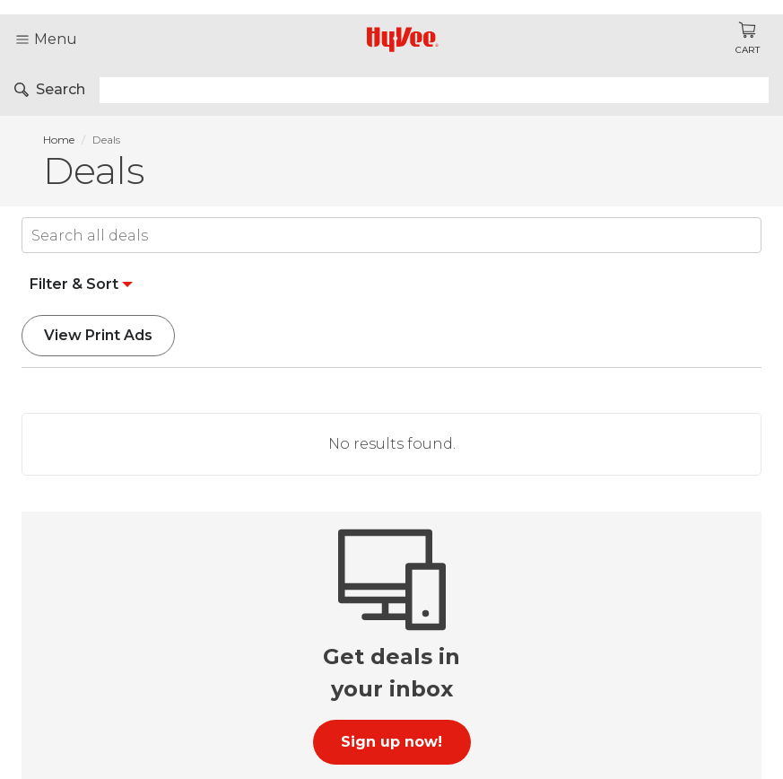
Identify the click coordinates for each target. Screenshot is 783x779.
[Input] (391, 235)
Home (58, 139)
